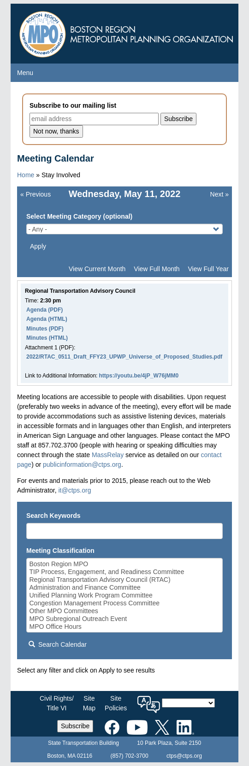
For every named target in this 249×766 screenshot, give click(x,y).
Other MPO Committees (125, 611)
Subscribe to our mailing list (73, 105)
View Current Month (97, 269)
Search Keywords (53, 515)
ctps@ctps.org (184, 756)
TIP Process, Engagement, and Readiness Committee (125, 572)
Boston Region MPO (125, 564)
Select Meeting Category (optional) (79, 216)
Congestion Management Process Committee (125, 603)
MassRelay (108, 454)
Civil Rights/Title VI (57, 703)
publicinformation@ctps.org (82, 464)
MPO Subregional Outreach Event (125, 619)
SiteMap (89, 703)
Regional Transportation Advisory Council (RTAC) (125, 580)
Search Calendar (58, 644)
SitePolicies (116, 703)
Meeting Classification (60, 550)
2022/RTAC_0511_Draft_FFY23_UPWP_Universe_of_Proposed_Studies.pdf (124, 357)
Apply (38, 246)
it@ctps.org (74, 490)
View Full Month (156, 269)
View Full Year (208, 269)
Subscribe (75, 726)
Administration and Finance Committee (125, 588)
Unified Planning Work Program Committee (125, 595)
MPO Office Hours (125, 627)
